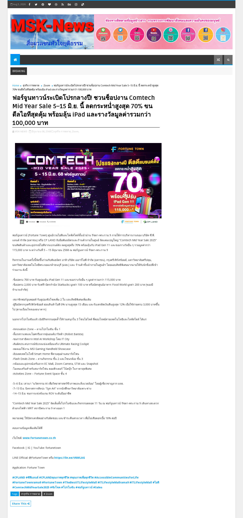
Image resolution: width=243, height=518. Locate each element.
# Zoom (48, 494)
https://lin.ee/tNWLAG (69, 457)
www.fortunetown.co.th (39, 438)
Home (15, 85)
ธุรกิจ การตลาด (31, 85)
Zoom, (75, 131)
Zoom (46, 85)
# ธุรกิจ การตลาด (30, 494)
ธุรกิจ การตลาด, (62, 131)
